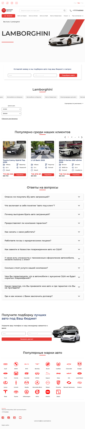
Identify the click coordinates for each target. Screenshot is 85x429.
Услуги (66, 16)
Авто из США (44, 16)
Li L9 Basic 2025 (38, 160)
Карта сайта (5, 425)
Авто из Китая (33, 16)
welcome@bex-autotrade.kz (42, 421)
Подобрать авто (68, 75)
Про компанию (77, 16)
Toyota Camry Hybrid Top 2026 (14, 161)
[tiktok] (7, 3)
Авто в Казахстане (56, 16)
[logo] (7, 10)
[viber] (14, 418)
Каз (82, 3)
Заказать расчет (26, 339)
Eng (75, 3)
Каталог (8, 16)
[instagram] (12, 3)
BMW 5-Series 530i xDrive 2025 (70, 161)
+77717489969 (76, 10)
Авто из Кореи (22, 16)
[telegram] (3, 3)
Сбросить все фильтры (10, 119)
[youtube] (16, 3)
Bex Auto (6, 22)
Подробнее (19, 174)
